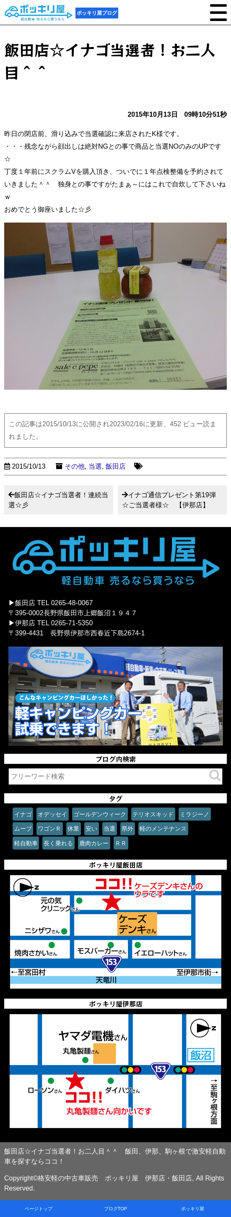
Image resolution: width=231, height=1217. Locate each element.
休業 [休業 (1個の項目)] (73, 828)
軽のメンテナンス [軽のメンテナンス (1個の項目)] (163, 828)
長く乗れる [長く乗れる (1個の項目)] (58, 843)
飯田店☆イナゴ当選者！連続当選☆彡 (58, 500)
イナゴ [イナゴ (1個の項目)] (23, 814)
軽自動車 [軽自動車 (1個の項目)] (26, 843)
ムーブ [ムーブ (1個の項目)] (23, 828)
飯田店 (116, 466)
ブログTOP (115, 1208)
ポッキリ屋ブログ (97, 13)
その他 (75, 466)
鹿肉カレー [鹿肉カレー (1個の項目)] (94, 843)
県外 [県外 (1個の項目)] (127, 828)
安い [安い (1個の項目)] (91, 828)
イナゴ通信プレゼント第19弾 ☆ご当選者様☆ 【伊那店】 (172, 500)
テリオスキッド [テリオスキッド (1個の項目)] (153, 814)
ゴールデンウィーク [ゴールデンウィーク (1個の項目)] (99, 814)
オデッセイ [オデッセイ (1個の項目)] (52, 814)
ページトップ (38, 1208)
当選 (95, 466)
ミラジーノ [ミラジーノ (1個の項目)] (194, 814)
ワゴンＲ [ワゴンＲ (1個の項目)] (49, 828)
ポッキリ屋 (192, 1208)
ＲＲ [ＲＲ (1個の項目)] (121, 843)
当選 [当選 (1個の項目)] (109, 828)
